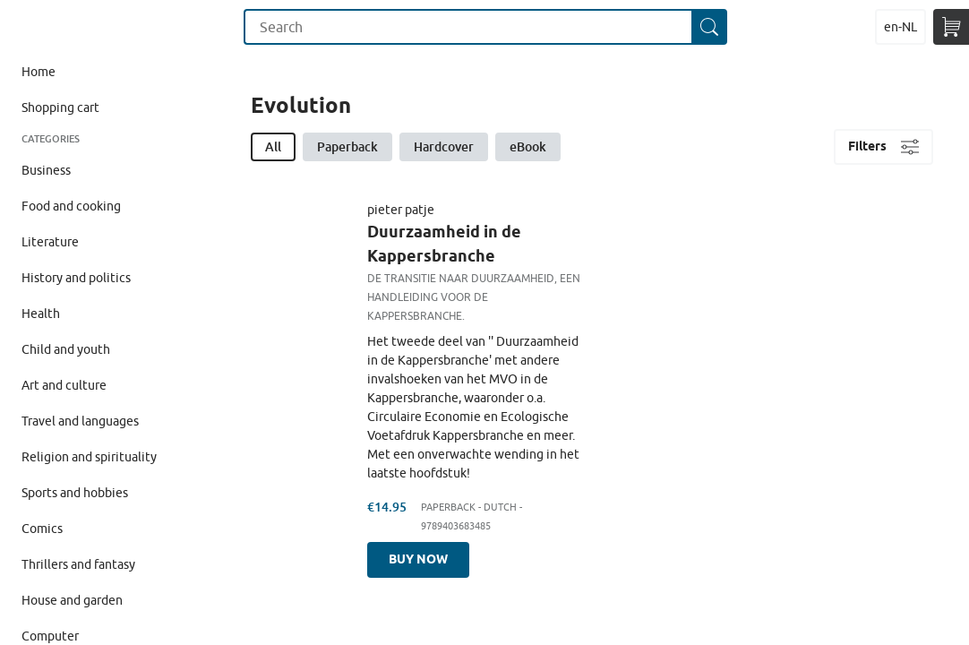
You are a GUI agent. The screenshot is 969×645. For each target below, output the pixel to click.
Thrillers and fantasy (78, 564)
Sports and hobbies (74, 493)
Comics (42, 528)
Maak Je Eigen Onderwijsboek (48, 26)
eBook (528, 146)
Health (40, 313)
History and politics (76, 278)
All (273, 146)
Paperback (347, 146)
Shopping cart (60, 107)
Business (46, 170)
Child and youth (65, 349)
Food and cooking (71, 206)
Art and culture (64, 385)
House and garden (72, 600)
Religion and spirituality (89, 457)
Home (38, 71)
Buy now (418, 559)
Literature (50, 242)
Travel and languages (80, 421)
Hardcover (444, 146)
